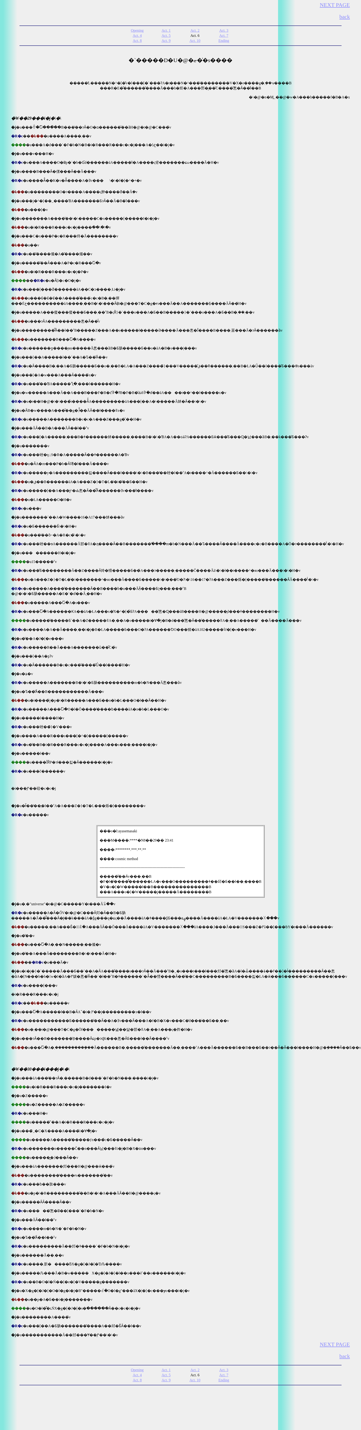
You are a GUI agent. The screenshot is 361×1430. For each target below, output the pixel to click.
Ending (223, 41)
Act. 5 (166, 36)
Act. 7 (223, 36)
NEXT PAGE (335, 5)
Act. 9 (166, 41)
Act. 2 (195, 30)
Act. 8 (137, 41)
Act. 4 (137, 36)
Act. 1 (166, 30)
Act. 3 (223, 30)
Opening (137, 30)
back (344, 17)
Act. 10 (195, 41)
